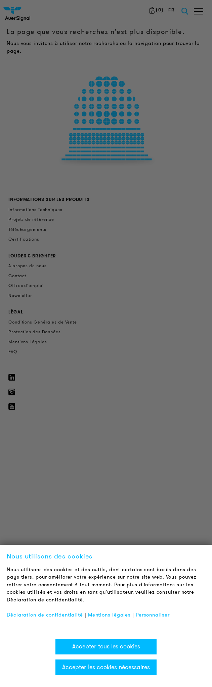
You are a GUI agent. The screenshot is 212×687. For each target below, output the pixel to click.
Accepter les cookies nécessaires (106, 667)
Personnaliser (153, 615)
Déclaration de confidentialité (45, 615)
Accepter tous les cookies (106, 646)
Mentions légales (109, 615)
